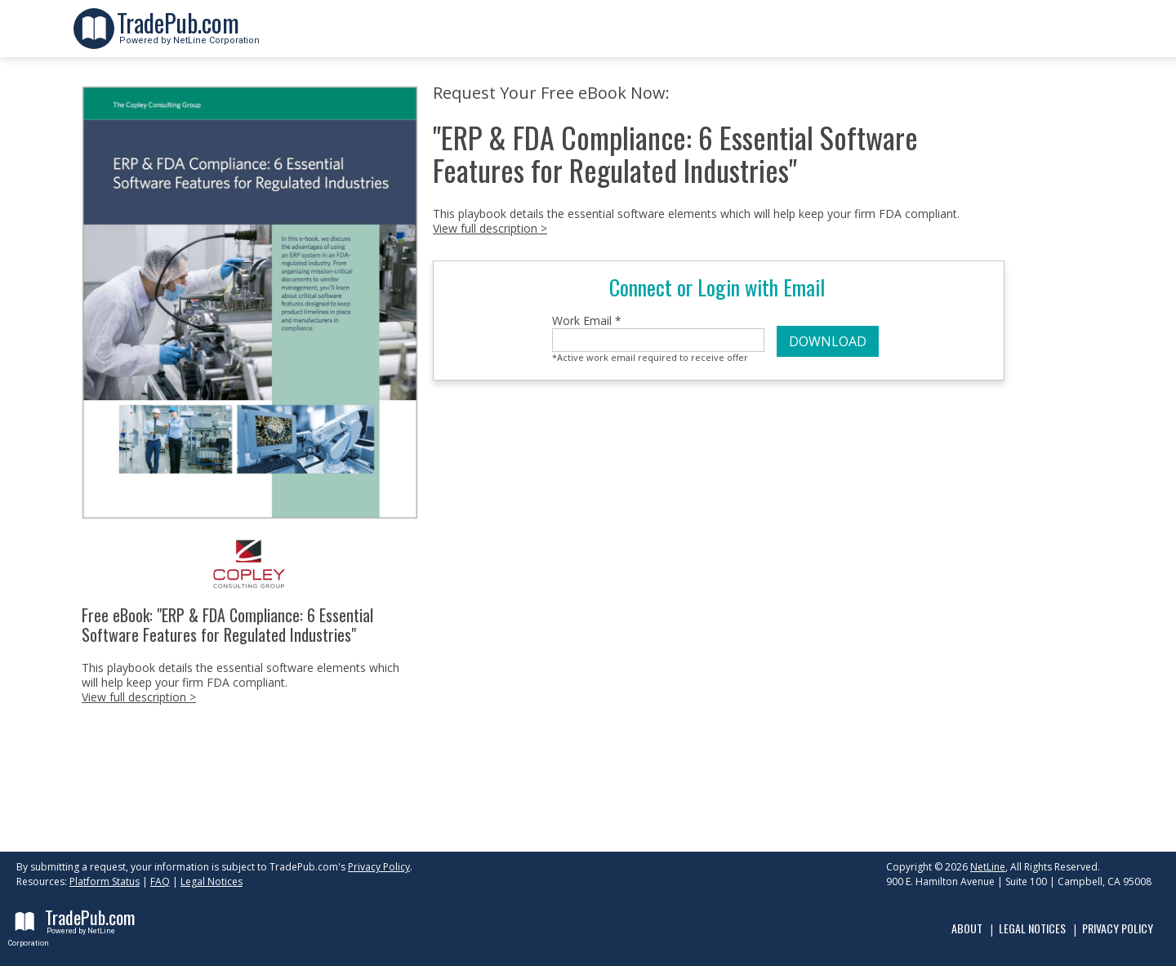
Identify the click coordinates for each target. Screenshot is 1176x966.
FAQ (160, 881)
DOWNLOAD (827, 341)
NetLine (987, 867)
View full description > (139, 697)
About (966, 928)
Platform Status (104, 881)
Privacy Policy (379, 867)
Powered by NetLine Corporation (188, 35)
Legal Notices (211, 881)
